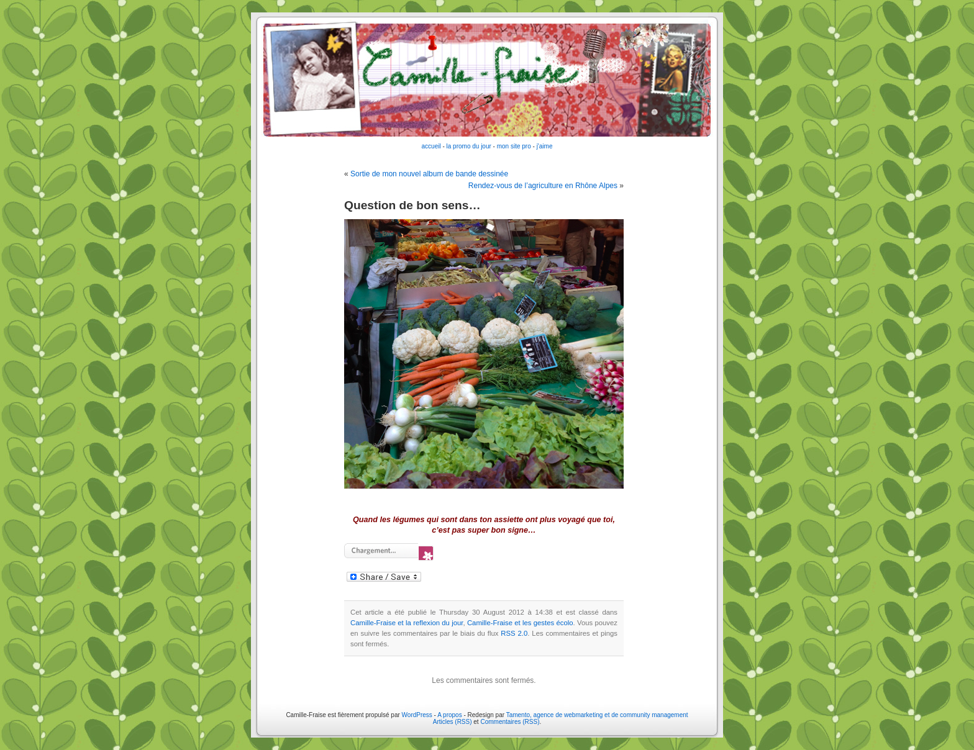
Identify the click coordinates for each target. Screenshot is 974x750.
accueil (431, 146)
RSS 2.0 (514, 633)
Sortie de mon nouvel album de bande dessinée (429, 173)
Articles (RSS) (452, 721)
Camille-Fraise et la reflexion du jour (406, 622)
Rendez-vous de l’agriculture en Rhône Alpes (542, 185)
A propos (450, 715)
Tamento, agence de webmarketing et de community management (597, 715)
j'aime (545, 146)
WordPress (417, 715)
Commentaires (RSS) (509, 721)
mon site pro (514, 146)
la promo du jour (469, 146)
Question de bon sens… (412, 205)
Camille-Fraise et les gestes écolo (520, 622)
